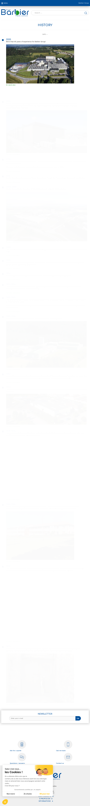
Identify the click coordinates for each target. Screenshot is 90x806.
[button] (5, 802)
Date (44, 34)
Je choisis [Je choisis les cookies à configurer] (28, 794)
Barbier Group (84, 3)
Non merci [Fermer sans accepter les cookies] (11, 794)
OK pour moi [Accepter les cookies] (45, 794)
